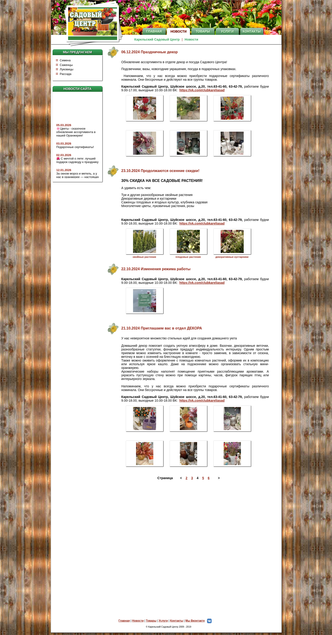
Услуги (227, 31)
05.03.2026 (63, 127)
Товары (203, 31)
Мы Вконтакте (199, 620)
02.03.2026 (63, 157)
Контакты (252, 31)
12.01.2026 (63, 172)
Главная (154, 31)
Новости (178, 31)
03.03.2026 (63, 145)
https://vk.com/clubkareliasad (202, 90)
